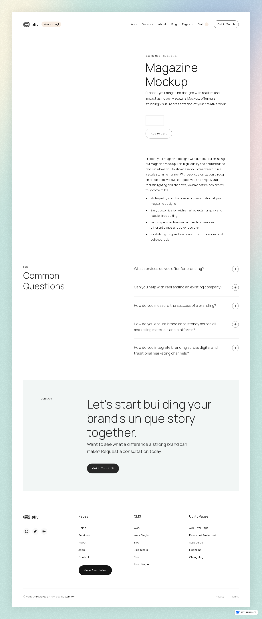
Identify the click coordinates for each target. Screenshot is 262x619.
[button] (187, 24)
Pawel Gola (42, 596)
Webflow (70, 596)
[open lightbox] (75, 45)
